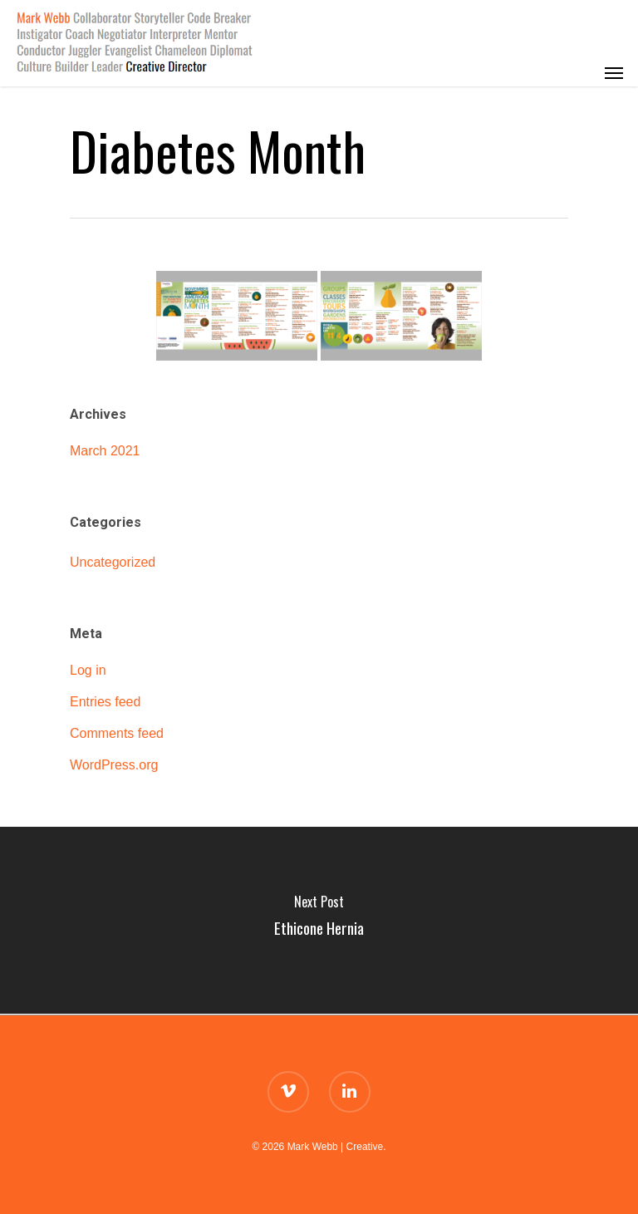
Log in (88, 670)
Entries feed (105, 702)
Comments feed (117, 733)
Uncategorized (112, 562)
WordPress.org (114, 765)
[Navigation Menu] (614, 43)
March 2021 (105, 451)
